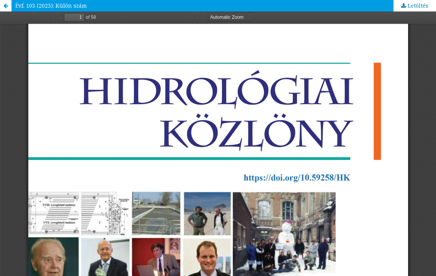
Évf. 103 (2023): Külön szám (51, 5)
